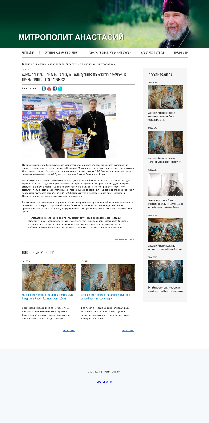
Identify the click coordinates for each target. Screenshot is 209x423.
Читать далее (69, 330)
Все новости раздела (124, 239)
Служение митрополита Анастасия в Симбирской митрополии (74, 64)
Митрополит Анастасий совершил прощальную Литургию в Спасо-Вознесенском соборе (47, 296)
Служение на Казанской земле (62, 53)
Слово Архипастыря (152, 53)
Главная (27, 64)
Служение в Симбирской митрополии (110, 53)
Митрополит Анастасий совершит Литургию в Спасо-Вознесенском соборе (105, 296)
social (44, 88)
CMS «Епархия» (104, 381)
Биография (28, 53)
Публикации (181, 53)
